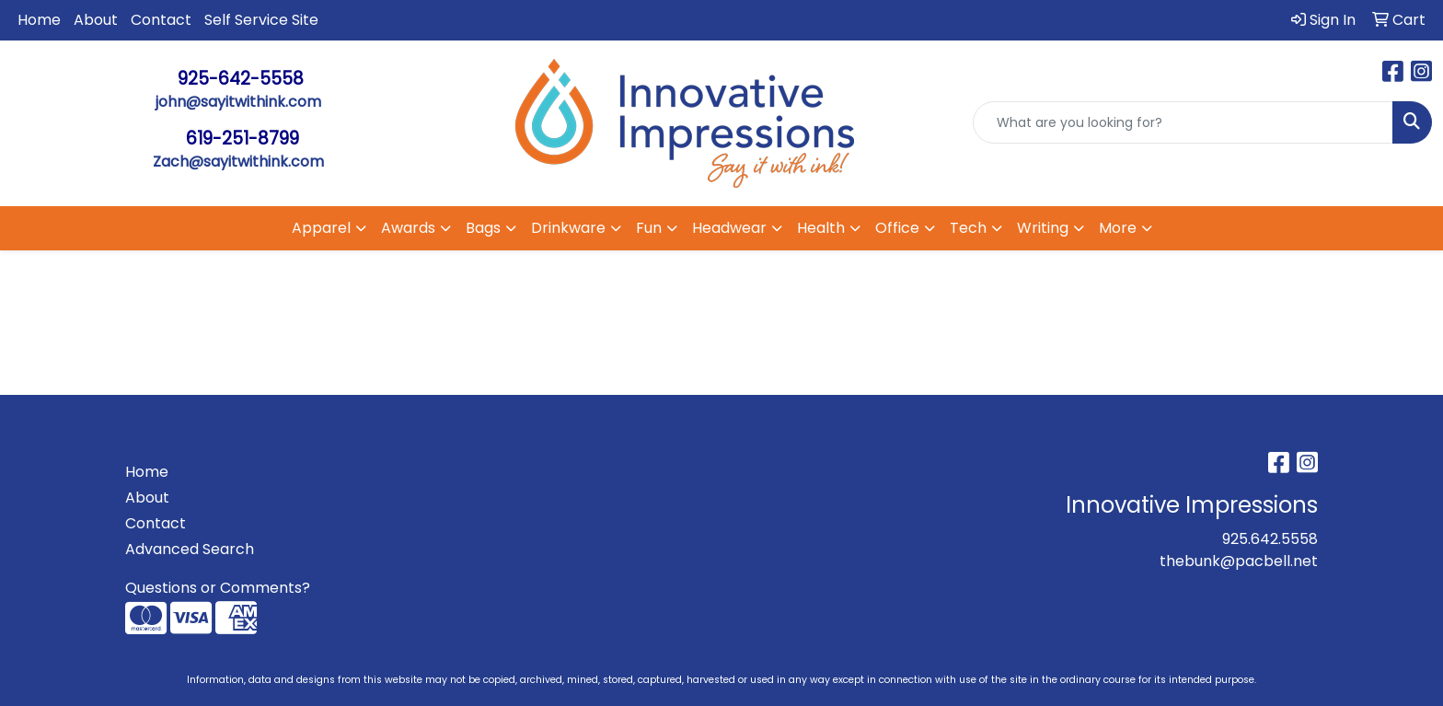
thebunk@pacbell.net (1239, 561)
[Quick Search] (1183, 122)
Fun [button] (649, 227)
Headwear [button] (729, 227)
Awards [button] (408, 227)
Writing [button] (1042, 227)
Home (39, 19)
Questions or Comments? (217, 587)
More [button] (1118, 227)
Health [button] (821, 227)
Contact (161, 19)
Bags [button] (483, 227)
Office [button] (897, 227)
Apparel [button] (321, 227)
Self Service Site (261, 19)
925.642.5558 (1270, 539)
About (96, 19)
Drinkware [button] (568, 227)
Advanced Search (189, 549)
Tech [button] (968, 227)
